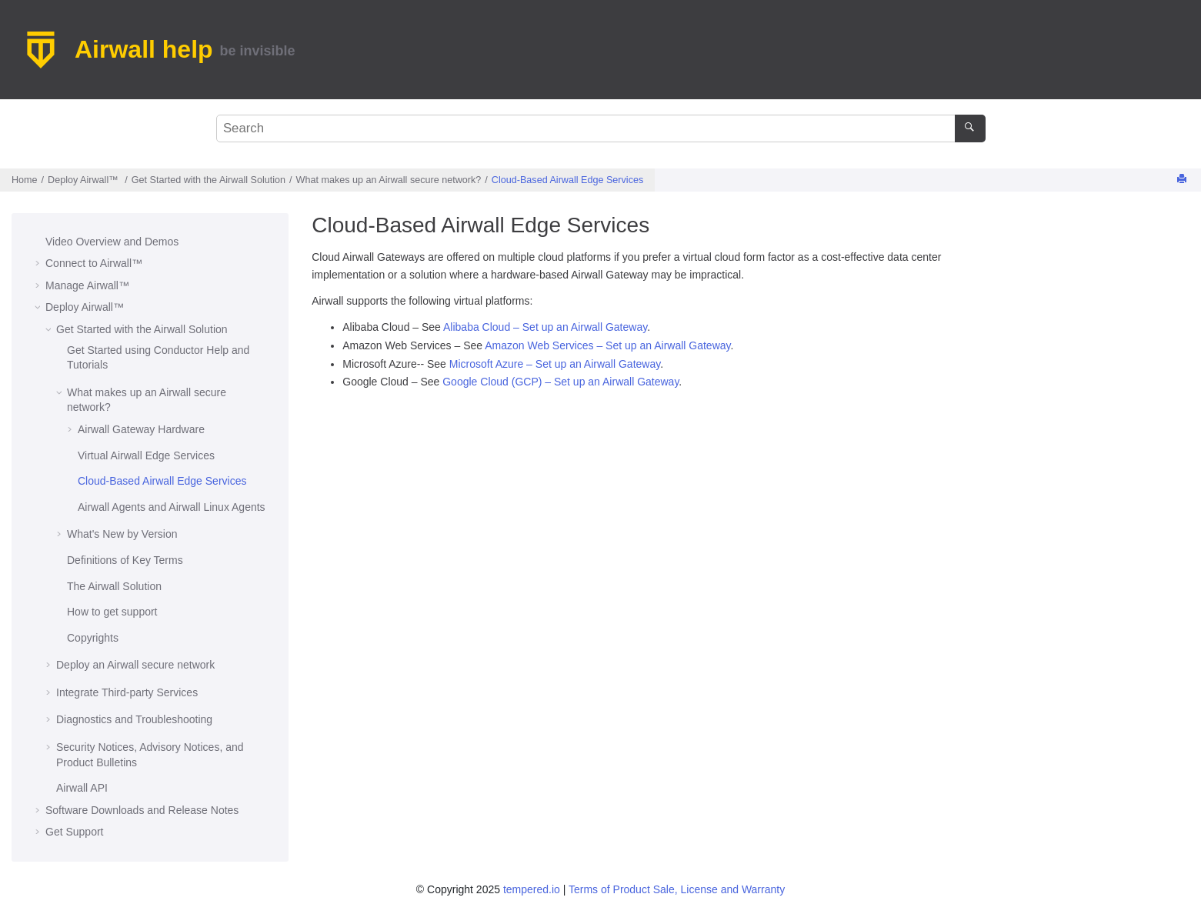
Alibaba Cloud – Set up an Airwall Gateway (545, 327)
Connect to (93, 263)
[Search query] (601, 128)
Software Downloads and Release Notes (142, 810)
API (82, 788)
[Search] (970, 128)
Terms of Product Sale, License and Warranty (677, 889)
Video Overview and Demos (111, 241)
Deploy (84, 180)
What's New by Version (122, 534)
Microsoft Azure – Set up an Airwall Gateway (554, 364)
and (171, 507)
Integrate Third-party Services (127, 692)
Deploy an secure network (135, 665)
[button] (39, 242)
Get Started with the (208, 180)
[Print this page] (1183, 179)
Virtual (146, 455)
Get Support (74, 832)
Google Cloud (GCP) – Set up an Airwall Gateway (560, 381)
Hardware (141, 429)
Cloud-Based (567, 180)
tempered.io (531, 889)
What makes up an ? (389, 180)
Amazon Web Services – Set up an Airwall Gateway (607, 345)
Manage (87, 285)
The (114, 586)
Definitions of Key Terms (125, 560)
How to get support (112, 611)
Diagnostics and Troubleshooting (134, 719)
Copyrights (92, 638)
